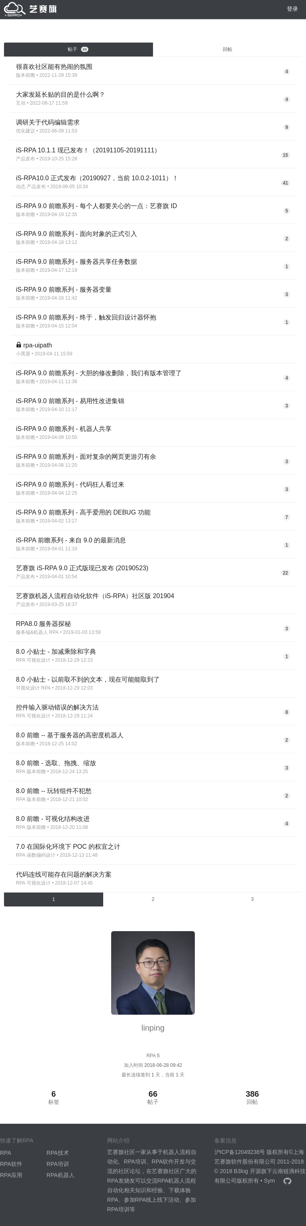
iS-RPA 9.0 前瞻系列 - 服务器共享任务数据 (76, 261)
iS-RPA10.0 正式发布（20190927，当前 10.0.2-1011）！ (97, 178)
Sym (269, 1180)
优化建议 (25, 131)
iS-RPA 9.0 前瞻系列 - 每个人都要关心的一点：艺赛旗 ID (96, 206)
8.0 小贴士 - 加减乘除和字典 (56, 651)
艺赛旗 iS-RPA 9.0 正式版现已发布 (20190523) (82, 568)
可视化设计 (39, 660)
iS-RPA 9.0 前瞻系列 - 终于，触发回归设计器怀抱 (86, 317)
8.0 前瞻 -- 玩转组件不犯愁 (54, 790)
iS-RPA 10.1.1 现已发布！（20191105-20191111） (88, 150)
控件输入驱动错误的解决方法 (57, 707)
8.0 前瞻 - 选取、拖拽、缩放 (56, 763)
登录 (292, 9)
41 (285, 183)
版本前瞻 (25, 75)
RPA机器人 (61, 1175)
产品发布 (25, 159)
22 (285, 573)
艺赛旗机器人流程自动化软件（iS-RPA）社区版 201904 (95, 596)
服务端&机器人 (32, 632)
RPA (54, 632)
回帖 (227, 49)
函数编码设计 (41, 855)
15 (285, 155)
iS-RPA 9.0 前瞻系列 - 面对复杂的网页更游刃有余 (86, 456)
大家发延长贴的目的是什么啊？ (60, 94)
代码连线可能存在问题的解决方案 (64, 874)
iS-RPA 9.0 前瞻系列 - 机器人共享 (64, 428)
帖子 (78, 49)
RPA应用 (11, 1175)
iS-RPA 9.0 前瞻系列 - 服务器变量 (64, 289)
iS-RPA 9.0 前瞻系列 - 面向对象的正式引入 (76, 233)
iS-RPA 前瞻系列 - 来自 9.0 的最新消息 (71, 540)
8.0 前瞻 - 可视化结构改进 (53, 818)
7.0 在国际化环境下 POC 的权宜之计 (68, 846)
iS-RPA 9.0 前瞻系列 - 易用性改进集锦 (70, 401)
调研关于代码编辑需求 (48, 122)
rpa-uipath (37, 345)
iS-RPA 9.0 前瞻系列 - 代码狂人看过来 (70, 484)
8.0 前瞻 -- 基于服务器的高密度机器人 (70, 735)
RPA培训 (58, 1164)
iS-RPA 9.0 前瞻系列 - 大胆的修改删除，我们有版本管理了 (99, 373)
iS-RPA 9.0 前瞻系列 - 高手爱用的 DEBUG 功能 (83, 512)
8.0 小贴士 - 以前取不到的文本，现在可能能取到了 (88, 679)
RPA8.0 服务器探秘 (43, 623)
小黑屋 (23, 354)
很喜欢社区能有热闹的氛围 (54, 66)
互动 (21, 103)
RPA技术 (58, 1153)
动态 (21, 186)
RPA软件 (11, 1164)
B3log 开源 (247, 1171)
